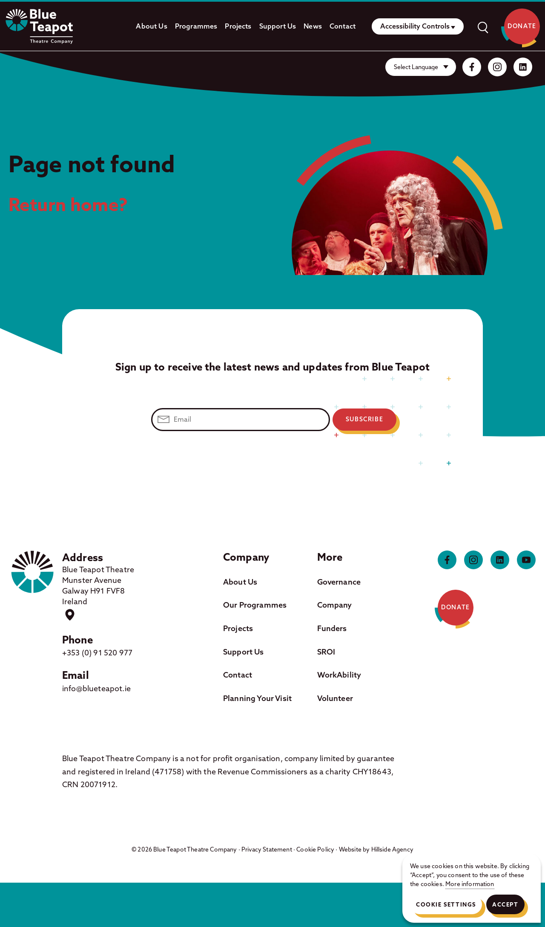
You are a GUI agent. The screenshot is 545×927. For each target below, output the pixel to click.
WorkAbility (339, 675)
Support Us (277, 26)
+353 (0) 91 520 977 (97, 653)
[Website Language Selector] (420, 67)
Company (334, 605)
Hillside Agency (392, 849)
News (313, 26)
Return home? (68, 204)
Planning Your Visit (257, 698)
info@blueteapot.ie (96, 688)
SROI (326, 652)
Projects (238, 26)
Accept (505, 904)
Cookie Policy (315, 849)
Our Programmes (255, 605)
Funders (332, 628)
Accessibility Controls (415, 26)
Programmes (196, 26)
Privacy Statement (266, 849)
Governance (339, 582)
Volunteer (335, 698)
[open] (482, 26)
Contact (343, 26)
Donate (522, 26)
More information (469, 884)
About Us (151, 26)
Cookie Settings (446, 904)
